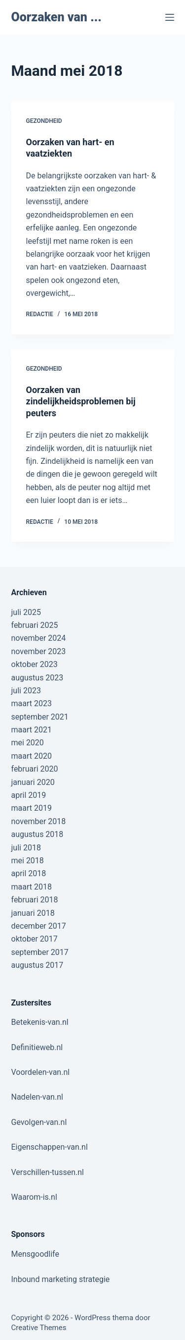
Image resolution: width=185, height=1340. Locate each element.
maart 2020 (31, 756)
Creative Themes (39, 1327)
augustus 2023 (37, 677)
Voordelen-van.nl (40, 1072)
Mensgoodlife (35, 1254)
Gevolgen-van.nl (39, 1122)
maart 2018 (31, 887)
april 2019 (28, 795)
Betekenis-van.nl (40, 1022)
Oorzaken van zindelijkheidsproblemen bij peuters (81, 401)
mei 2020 (27, 742)
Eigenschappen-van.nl (49, 1147)
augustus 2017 (37, 965)
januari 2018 (33, 913)
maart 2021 (31, 729)
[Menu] (169, 17)
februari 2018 (34, 899)
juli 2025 (26, 612)
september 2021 (40, 717)
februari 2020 (34, 769)
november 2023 (38, 651)
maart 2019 (31, 808)
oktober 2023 (34, 664)
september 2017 (40, 952)
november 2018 (38, 821)
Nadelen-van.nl (37, 1097)
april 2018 (28, 873)
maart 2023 (31, 703)
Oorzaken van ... (56, 17)
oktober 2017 (34, 939)
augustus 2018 (37, 834)
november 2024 (38, 638)
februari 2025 (34, 625)
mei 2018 (27, 860)
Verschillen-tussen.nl (47, 1172)
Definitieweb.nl (37, 1047)
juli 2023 (26, 690)
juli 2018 (26, 847)
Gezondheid (44, 120)
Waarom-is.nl (34, 1197)
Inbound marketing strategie (60, 1279)
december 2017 (38, 926)
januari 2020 (33, 782)
